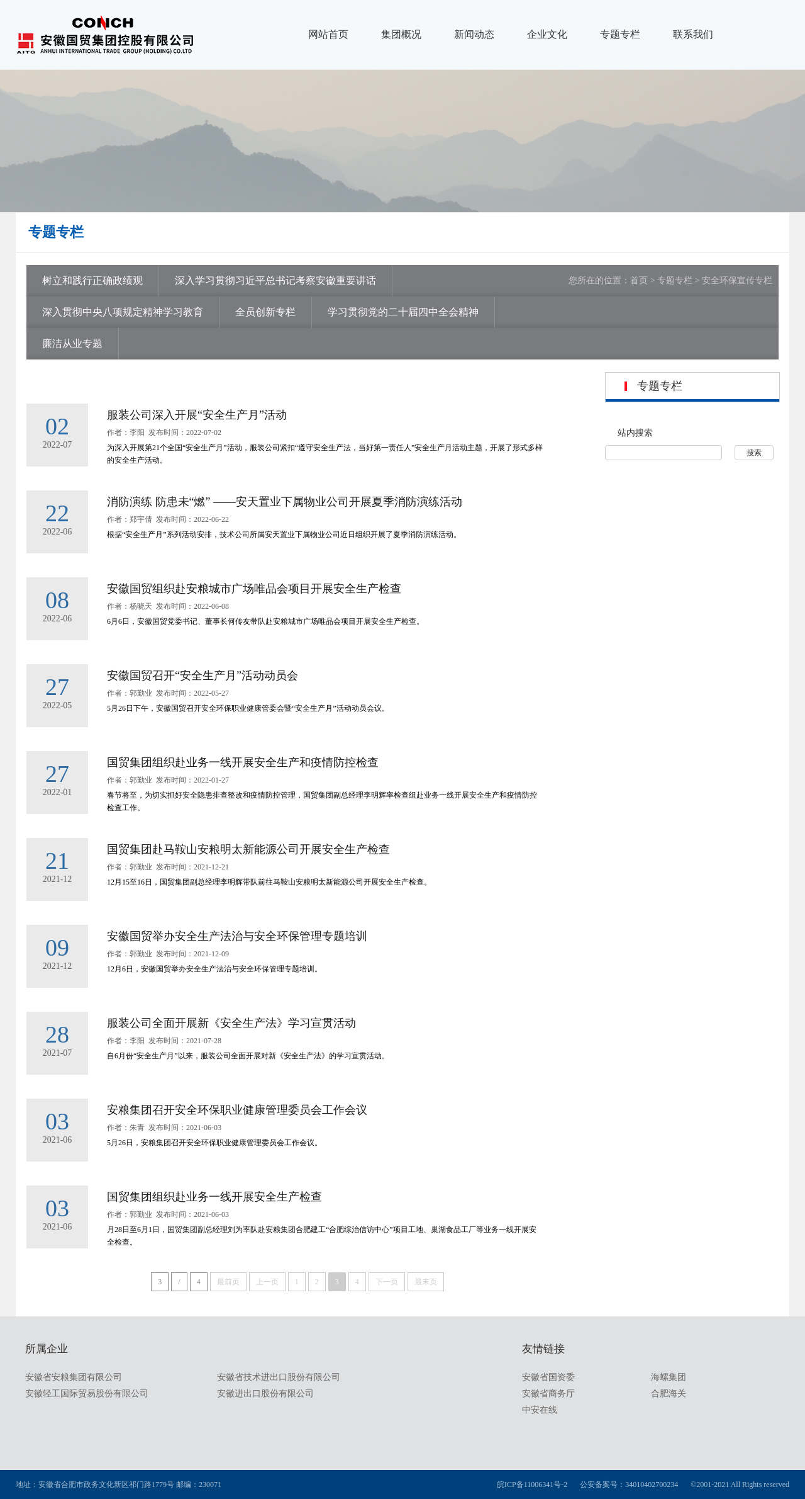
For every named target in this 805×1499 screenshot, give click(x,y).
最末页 (425, 1281)
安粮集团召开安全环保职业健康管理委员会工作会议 (237, 1110)
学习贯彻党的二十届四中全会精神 (403, 312)
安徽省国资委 (548, 1377)
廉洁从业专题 (72, 343)
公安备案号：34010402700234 (629, 1484)
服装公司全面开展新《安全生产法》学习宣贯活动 (231, 1023)
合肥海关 (668, 1393)
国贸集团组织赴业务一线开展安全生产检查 (214, 1197)
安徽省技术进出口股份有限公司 (278, 1377)
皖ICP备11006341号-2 (532, 1484)
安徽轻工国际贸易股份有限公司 (86, 1393)
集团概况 (401, 34)
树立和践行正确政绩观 (92, 280)
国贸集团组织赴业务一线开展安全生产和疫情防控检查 (243, 762)
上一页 (267, 1281)
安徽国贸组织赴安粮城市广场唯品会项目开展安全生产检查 (254, 588)
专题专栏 (620, 34)
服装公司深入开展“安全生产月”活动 (197, 415)
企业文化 (547, 34)
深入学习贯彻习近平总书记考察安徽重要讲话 (275, 280)
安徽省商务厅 (548, 1393)
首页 (639, 280)
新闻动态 (474, 34)
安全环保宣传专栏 (737, 280)
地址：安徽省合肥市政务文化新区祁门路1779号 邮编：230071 (118, 1484)
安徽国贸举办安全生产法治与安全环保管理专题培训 (237, 936)
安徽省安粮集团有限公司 (73, 1377)
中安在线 (539, 1410)
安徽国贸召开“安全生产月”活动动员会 (202, 675)
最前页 (228, 1281)
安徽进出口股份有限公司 (265, 1393)
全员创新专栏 (265, 312)
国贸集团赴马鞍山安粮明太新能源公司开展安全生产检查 (248, 849)
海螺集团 (668, 1377)
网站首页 (328, 34)
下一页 (386, 1281)
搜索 (754, 452)
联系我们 (693, 34)
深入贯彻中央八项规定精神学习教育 (122, 312)
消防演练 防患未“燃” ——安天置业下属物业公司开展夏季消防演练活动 (284, 501)
